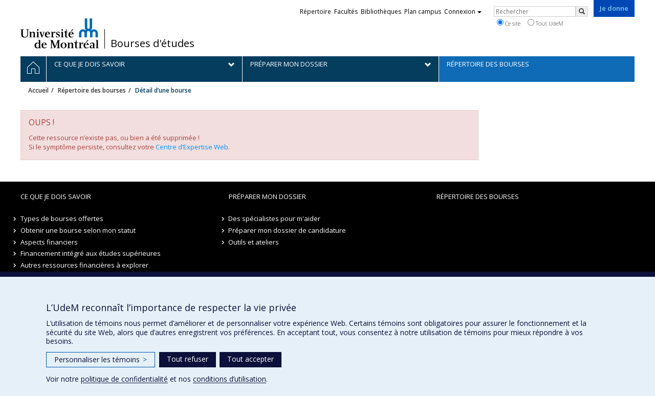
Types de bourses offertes (61, 218)
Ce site (508, 23)
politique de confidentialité (124, 379)
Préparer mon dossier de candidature (287, 230)
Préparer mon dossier (267, 196)
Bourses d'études (152, 43)
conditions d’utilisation (229, 379)
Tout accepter (250, 359)
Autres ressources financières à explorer (84, 265)
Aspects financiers (49, 242)
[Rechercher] (582, 11)
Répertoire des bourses (92, 90)
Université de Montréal (59, 33)
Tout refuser (187, 359)
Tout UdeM (545, 23)
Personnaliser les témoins (100, 359)
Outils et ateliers (254, 242)
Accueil (38, 90)
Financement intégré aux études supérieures (90, 253)
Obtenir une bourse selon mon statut (78, 230)
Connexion (463, 11)
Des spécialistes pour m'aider (275, 218)
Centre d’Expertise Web (192, 146)
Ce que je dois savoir (55, 196)
